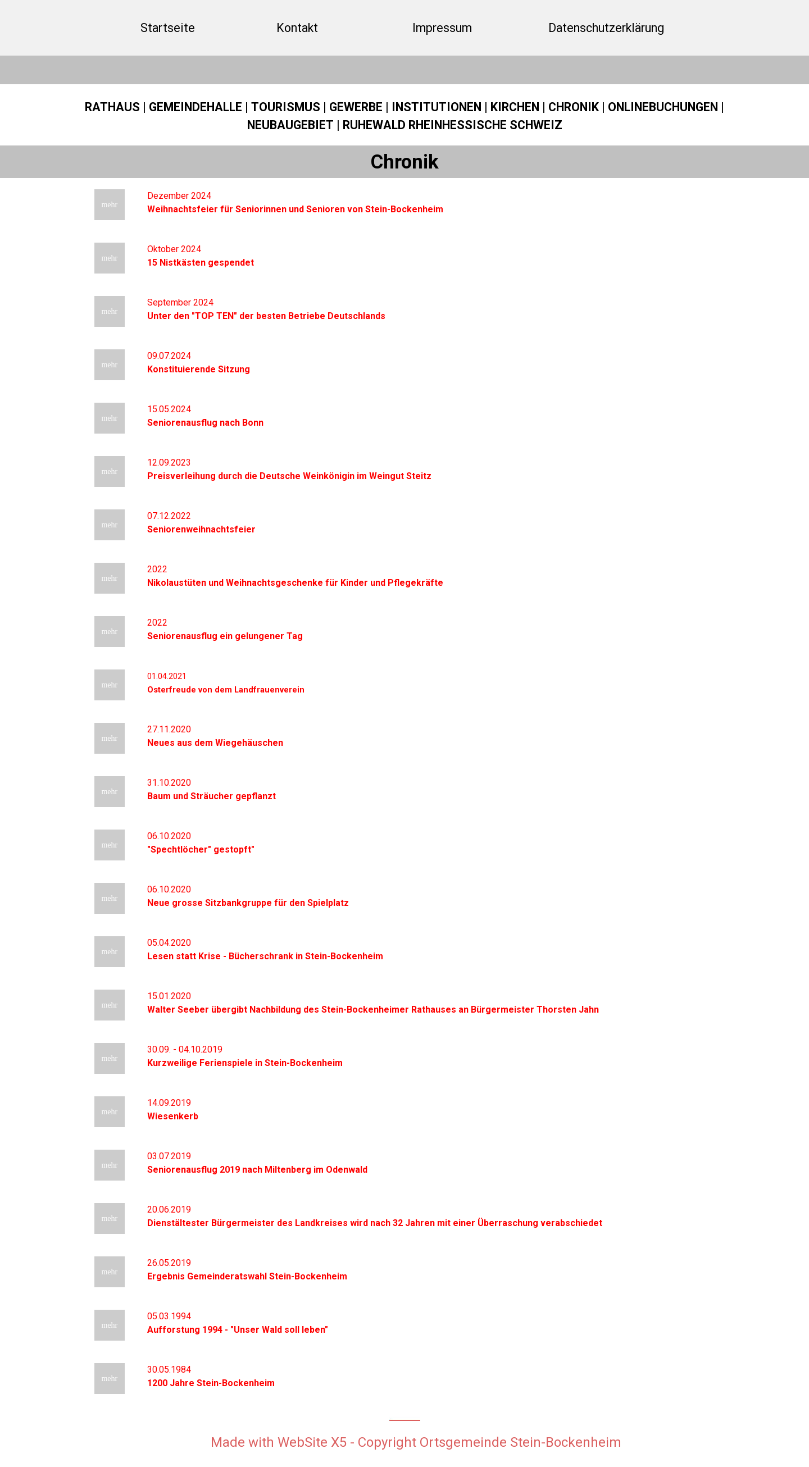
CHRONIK (573, 107)
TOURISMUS (285, 107)
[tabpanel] (404, 116)
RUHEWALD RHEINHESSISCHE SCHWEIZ (452, 125)
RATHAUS (112, 107)
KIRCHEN (514, 107)
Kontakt (297, 28)
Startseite (167, 28)
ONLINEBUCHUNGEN (663, 107)
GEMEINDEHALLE (195, 107)
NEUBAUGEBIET (290, 125)
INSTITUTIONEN (436, 107)
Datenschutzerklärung (606, 28)
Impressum (442, 28)
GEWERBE (356, 107)
